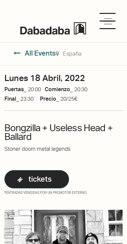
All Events (35, 53)
